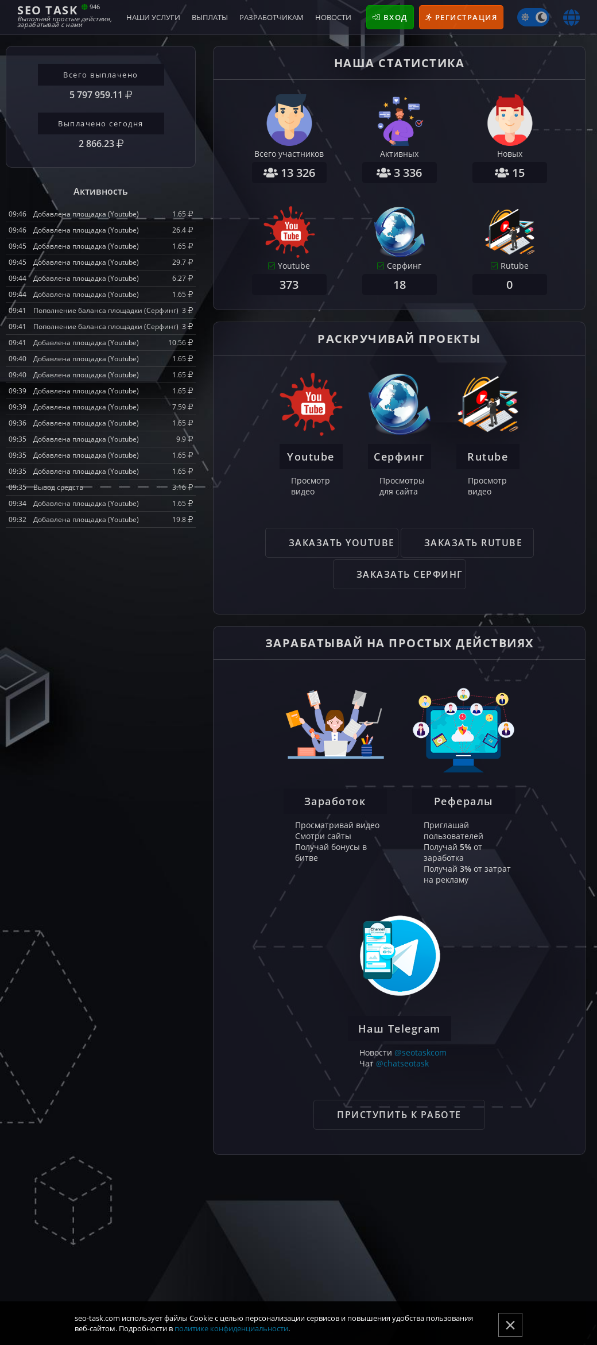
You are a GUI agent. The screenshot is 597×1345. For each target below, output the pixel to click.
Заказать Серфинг (409, 574)
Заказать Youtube (342, 542)
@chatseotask (402, 1063)
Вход (390, 17)
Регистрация (461, 17)
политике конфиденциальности (231, 1328)
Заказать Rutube (473, 542)
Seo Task (64, 15)
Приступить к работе (399, 1114)
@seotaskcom (420, 1052)
